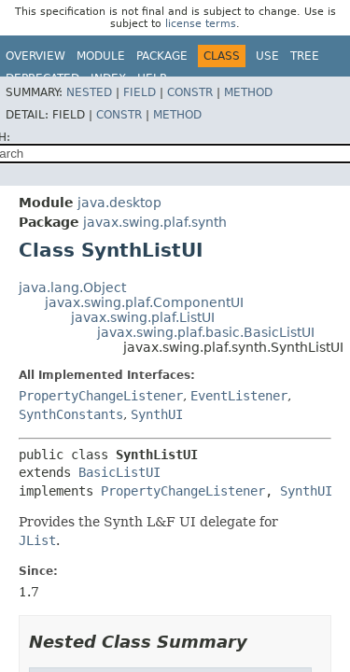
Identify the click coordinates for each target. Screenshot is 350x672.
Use (267, 56)
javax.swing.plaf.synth (155, 222)
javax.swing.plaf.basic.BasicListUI (206, 332)
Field (139, 92)
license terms (200, 24)
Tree (304, 56)
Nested (89, 92)
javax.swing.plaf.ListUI (143, 317)
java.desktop (119, 202)
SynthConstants (71, 414)
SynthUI (157, 414)
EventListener (238, 395)
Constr (190, 92)
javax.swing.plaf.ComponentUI (144, 302)
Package (162, 56)
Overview (35, 56)
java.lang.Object (72, 287)
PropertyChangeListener (101, 395)
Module (101, 56)
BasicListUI (119, 472)
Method (248, 92)
